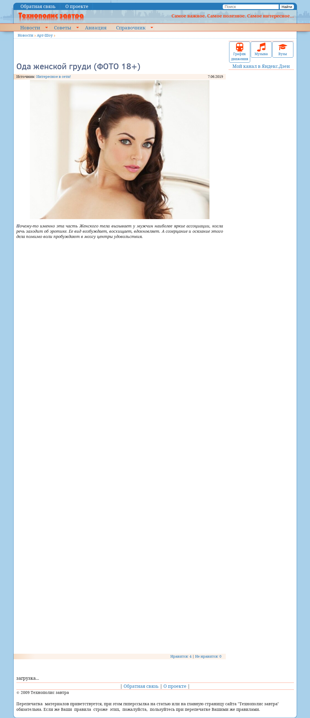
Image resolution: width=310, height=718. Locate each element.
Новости (30, 27)
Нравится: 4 (180, 656)
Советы (62, 27)
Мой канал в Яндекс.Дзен (261, 66)
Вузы (282, 49)
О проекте (76, 6)
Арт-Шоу (45, 35)
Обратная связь (38, 6)
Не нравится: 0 (208, 656)
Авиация (95, 27)
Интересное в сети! (53, 76)
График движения (239, 52)
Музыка (261, 49)
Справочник (130, 27)
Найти (286, 7)
